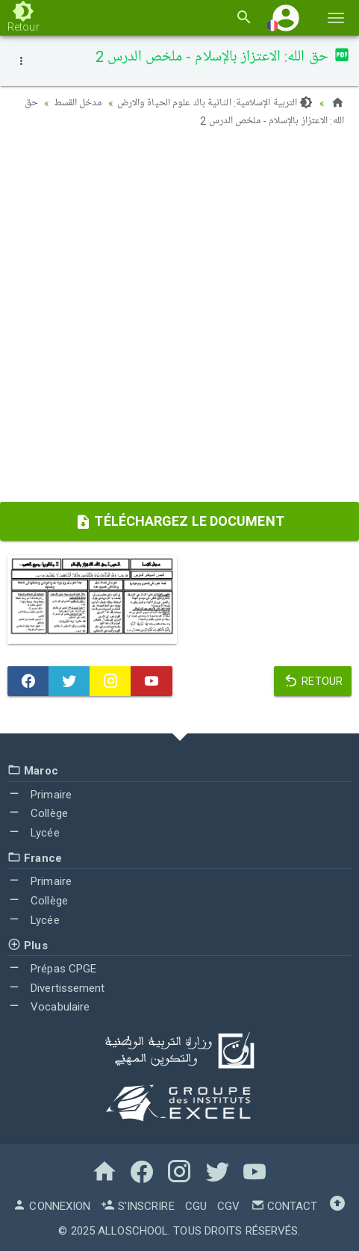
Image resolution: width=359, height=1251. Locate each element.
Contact (284, 1206)
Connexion (51, 1206)
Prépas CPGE (51, 968)
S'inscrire (137, 1206)
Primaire (39, 794)
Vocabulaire (48, 1006)
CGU (196, 1206)
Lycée (33, 832)
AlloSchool (133, 1231)
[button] (286, 17)
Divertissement (56, 988)
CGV (228, 1206)
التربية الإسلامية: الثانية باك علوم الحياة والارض (215, 103)
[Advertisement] (179, 320)
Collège (37, 813)
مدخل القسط (78, 103)
